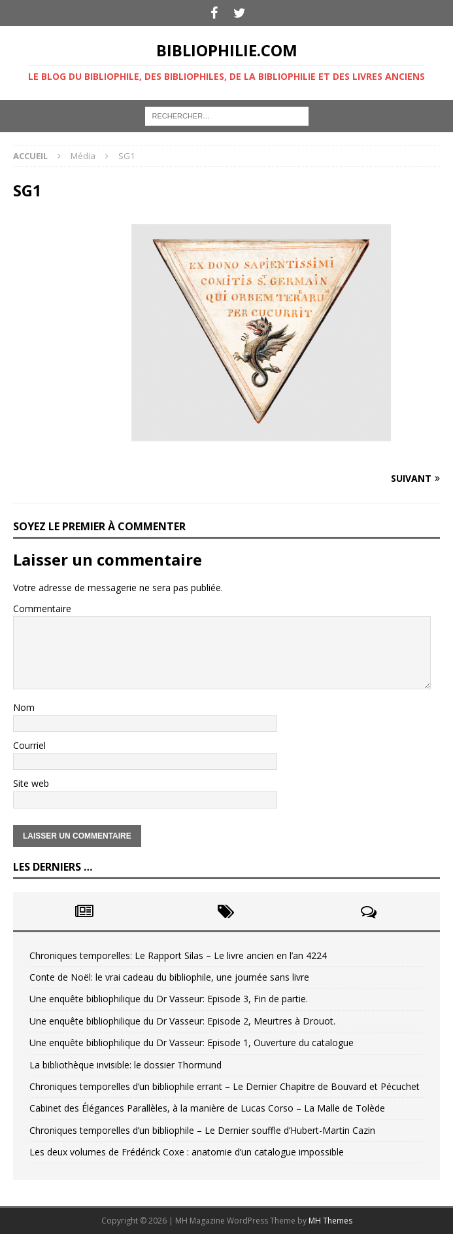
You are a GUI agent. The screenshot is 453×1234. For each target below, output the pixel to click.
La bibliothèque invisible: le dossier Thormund (125, 1065)
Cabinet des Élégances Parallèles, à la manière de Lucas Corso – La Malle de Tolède (207, 1108)
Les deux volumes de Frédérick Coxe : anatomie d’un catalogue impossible (186, 1152)
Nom (24, 707)
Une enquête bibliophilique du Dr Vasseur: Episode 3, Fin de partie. (168, 998)
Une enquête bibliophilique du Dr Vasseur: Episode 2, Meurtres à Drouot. (182, 1021)
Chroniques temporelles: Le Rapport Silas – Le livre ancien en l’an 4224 (178, 955)
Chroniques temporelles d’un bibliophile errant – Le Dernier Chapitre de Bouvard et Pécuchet (224, 1086)
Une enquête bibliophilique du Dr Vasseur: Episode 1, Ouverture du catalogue (191, 1042)
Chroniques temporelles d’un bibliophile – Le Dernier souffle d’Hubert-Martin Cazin (202, 1130)
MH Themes (330, 1220)
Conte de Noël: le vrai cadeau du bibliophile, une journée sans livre (169, 977)
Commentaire (42, 608)
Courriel (29, 745)
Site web (31, 783)
